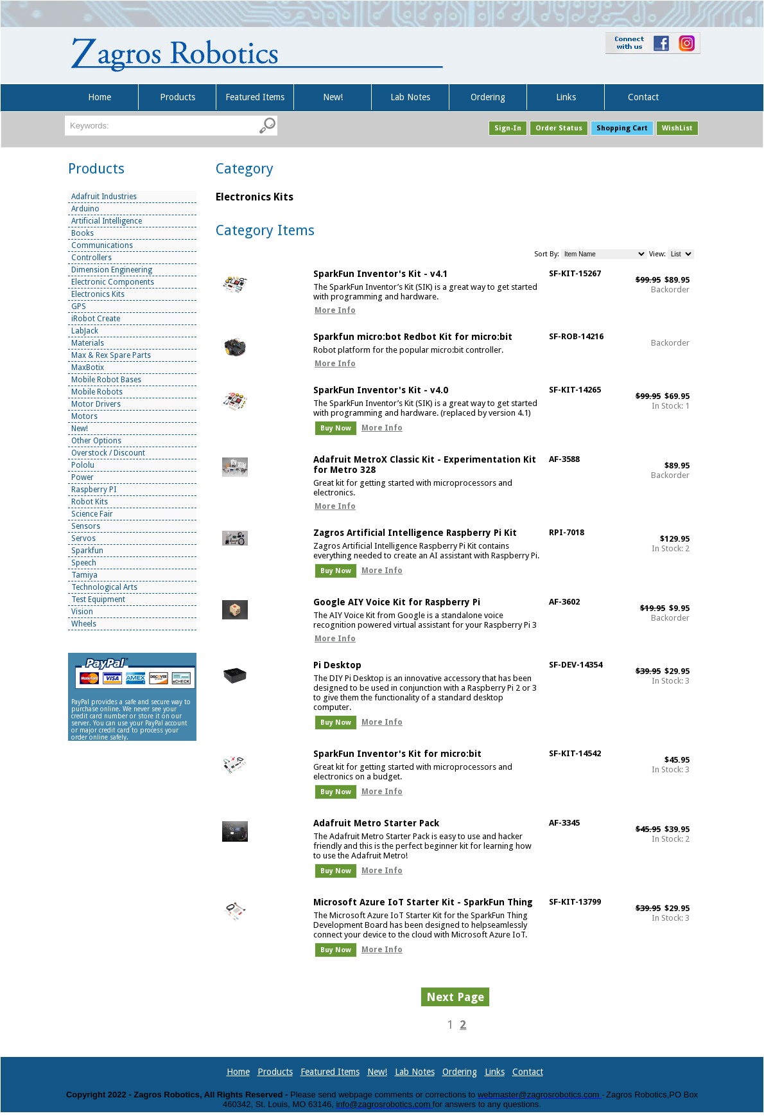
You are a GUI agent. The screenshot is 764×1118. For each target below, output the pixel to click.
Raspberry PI (93, 489)
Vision (82, 611)
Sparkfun (87, 550)
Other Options (96, 440)
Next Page (455, 997)
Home (99, 97)
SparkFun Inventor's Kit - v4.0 (380, 390)
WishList (677, 128)
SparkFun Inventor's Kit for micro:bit (397, 754)
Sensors (85, 526)
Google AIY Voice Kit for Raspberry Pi (396, 602)
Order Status (558, 128)
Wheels (83, 623)
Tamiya (84, 575)
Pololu (82, 465)
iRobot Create (95, 318)
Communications (102, 245)
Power (82, 477)
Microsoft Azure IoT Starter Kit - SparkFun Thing (423, 902)
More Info (335, 310)
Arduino (85, 208)
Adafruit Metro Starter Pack (376, 823)
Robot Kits (89, 501)
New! (333, 97)
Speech (83, 562)
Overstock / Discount (108, 452)
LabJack (84, 330)
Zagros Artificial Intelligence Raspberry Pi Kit (415, 533)
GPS (78, 306)
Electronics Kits (98, 294)
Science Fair (92, 514)
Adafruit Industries (104, 196)
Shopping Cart (622, 128)
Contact (643, 97)
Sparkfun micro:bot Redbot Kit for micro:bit (412, 337)
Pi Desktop (337, 665)
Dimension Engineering (111, 269)
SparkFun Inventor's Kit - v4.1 (380, 274)
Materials (87, 343)
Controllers (91, 257)
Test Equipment (98, 599)
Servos (83, 538)
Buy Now (335, 428)
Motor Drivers (96, 404)
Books (82, 233)
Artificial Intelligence (106, 221)
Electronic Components (112, 282)
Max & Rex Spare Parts (111, 355)
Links (566, 97)
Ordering (488, 97)
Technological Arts (104, 587)
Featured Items (254, 97)
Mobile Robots (97, 391)
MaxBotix (87, 367)
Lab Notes (410, 97)
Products (177, 97)
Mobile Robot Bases (106, 379)
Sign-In (507, 128)
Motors (84, 416)
